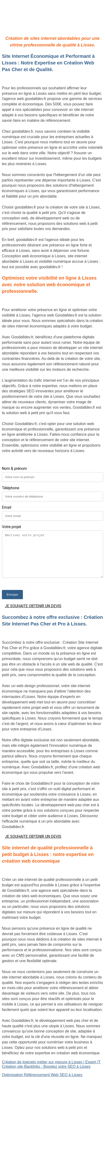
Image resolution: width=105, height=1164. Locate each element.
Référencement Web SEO (24, 1100)
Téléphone (10, 488)
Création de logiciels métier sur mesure (34, 1088)
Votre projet (11, 527)
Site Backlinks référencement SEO (31, 1096)
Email (6, 507)
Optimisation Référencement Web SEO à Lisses (42, 1075)
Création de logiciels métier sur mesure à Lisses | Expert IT (51, 1062)
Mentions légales (52, 1140)
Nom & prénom (14, 468)
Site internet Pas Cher (20, 1083)
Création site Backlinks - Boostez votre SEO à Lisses (46, 1066)
